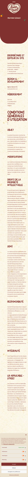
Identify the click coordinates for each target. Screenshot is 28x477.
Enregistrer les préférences (14, 471)
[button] (26, 435)
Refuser (14, 467)
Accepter (14, 464)
